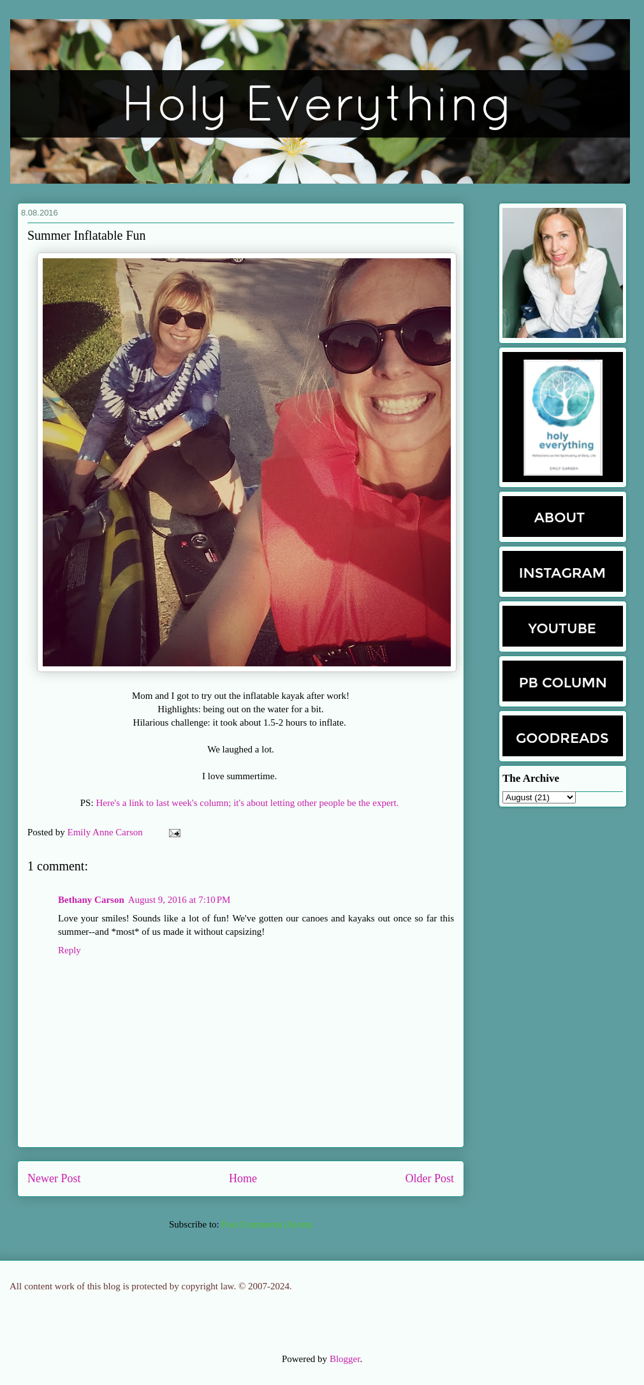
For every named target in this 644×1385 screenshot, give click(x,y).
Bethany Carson (91, 900)
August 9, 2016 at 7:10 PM (179, 900)
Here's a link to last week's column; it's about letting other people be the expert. (248, 803)
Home (243, 1178)
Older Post (430, 1178)
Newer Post (54, 1178)
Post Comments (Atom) (266, 1224)
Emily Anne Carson (106, 832)
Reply (69, 950)
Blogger (345, 1359)
